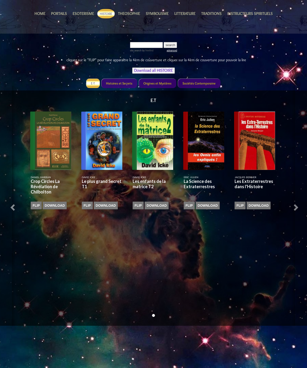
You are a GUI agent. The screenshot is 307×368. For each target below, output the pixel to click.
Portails (59, 13)
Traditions (211, 13)
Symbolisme (157, 13)
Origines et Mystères (157, 83)
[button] (13, 206)
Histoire (106, 14)
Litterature (184, 13)
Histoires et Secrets (119, 83)
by (147, 50)
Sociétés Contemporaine (199, 83)
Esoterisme (83, 13)
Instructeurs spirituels (250, 13)
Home (40, 13)
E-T (93, 83)
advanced (172, 50)
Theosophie (129, 13)
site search (136, 50)
